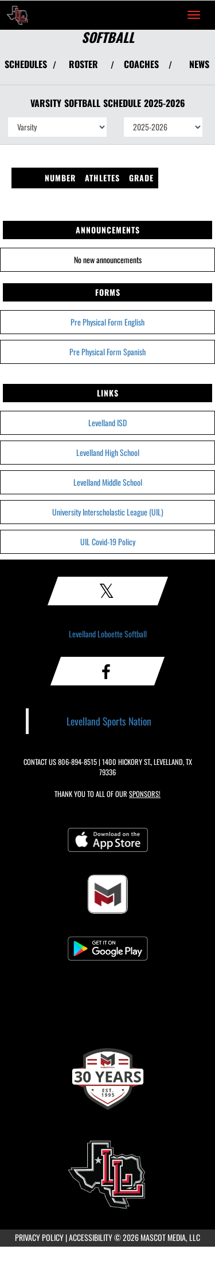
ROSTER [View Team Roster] (83, 64)
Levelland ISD (107, 423)
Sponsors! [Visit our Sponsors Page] (145, 793)
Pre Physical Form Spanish (107, 352)
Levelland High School (107, 452)
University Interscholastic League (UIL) (107, 512)
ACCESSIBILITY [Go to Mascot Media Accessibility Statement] (90, 1237)
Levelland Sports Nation (109, 720)
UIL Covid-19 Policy (107, 542)
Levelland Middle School (107, 482)
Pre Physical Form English (107, 322)
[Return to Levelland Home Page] (17, 15)
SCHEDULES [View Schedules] (26, 64)
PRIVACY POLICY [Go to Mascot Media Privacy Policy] (39, 1237)
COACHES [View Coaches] (141, 64)
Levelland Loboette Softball (108, 634)
